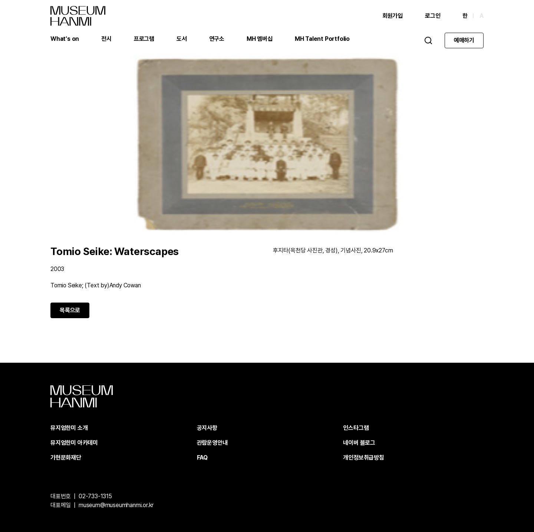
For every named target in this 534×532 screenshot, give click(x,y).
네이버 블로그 (359, 442)
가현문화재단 (65, 457)
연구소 (216, 38)
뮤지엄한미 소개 (69, 427)
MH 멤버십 (260, 38)
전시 (106, 38)
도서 (182, 38)
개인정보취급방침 (363, 457)
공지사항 (207, 427)
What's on (64, 38)
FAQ (202, 457)
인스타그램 (356, 427)
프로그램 (144, 38)
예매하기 (464, 40)
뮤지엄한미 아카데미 (74, 442)
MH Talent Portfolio (322, 38)
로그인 (432, 15)
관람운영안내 (212, 442)
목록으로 (70, 310)
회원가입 (392, 15)
